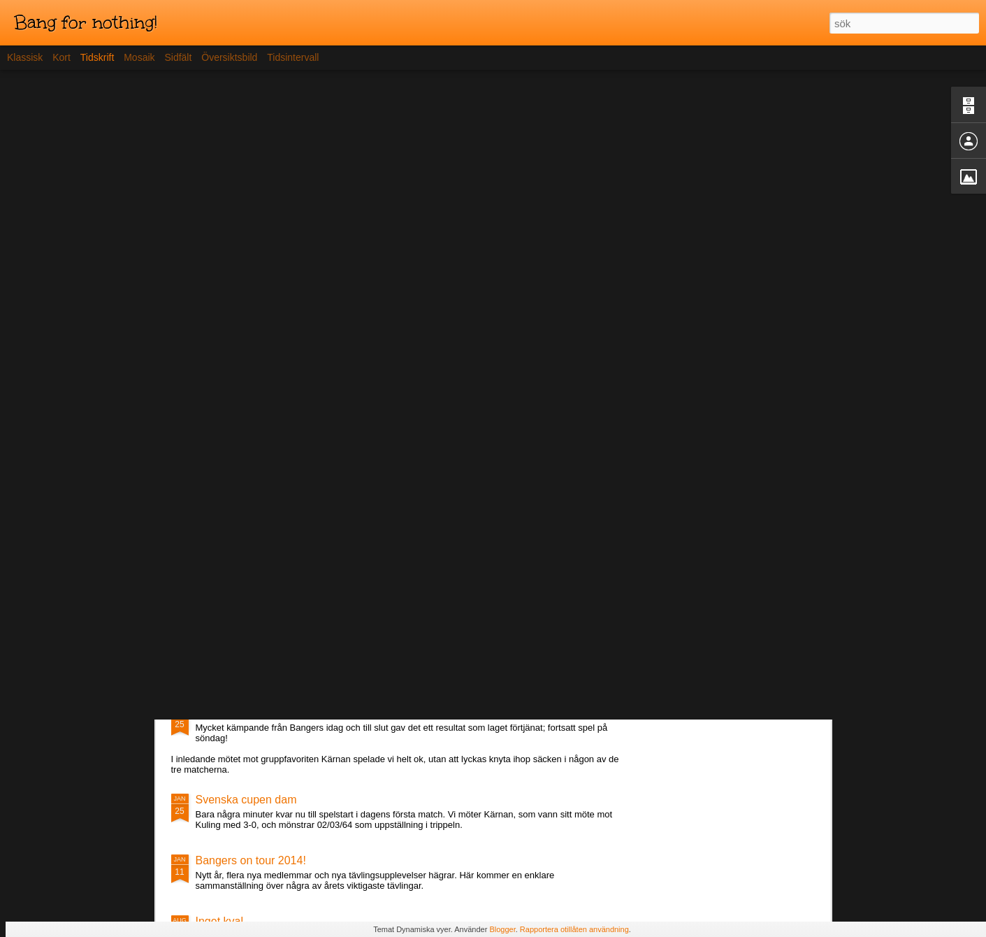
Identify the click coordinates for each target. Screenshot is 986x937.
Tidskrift (97, 57)
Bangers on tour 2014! (251, 860)
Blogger (502, 929)
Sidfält (177, 57)
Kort (61, 57)
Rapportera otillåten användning (574, 929)
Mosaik (139, 57)
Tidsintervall (293, 57)
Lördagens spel (234, 713)
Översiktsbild (229, 57)
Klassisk (25, 57)
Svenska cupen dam (246, 800)
